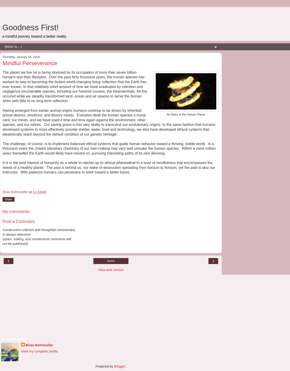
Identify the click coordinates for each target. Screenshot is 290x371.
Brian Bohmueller (39, 345)
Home (111, 261)
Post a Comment (19, 221)
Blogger (119, 366)
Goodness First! (30, 27)
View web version (111, 270)
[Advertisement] (111, 12)
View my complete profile (39, 351)
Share (8, 199)
